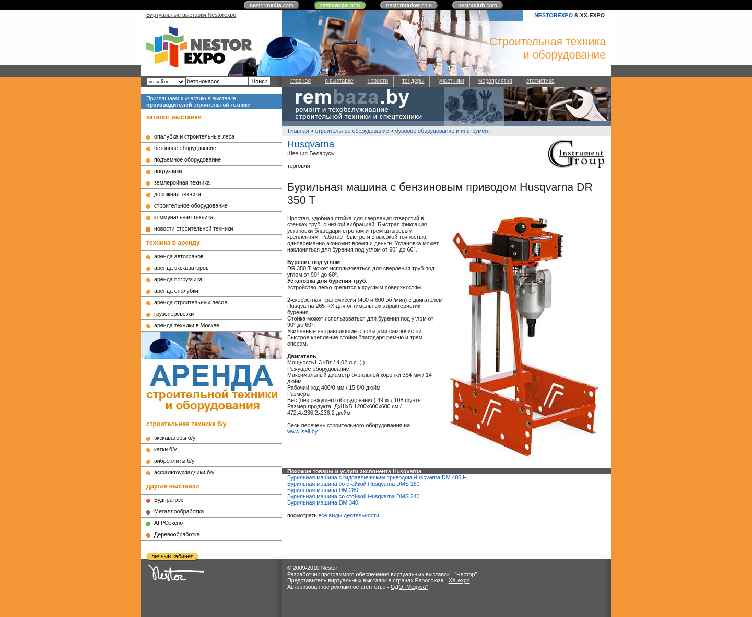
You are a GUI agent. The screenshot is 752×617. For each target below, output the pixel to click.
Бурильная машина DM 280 (322, 490)
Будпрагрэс (168, 500)
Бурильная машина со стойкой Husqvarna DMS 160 (353, 484)
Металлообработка (179, 511)
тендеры (413, 80)
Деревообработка (177, 534)
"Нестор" (465, 574)
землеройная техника (182, 182)
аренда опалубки (176, 291)
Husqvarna (310, 144)
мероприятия (495, 80)
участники (451, 80)
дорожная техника (177, 194)
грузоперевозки (174, 314)
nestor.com (271, 5)
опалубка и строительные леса (194, 136)
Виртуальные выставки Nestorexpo (191, 15)
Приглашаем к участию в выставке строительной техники (198, 101)
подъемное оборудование (187, 159)
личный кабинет (172, 556)
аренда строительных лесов (190, 302)
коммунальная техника (183, 217)
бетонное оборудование (185, 148)
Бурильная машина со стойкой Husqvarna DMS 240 (353, 496)
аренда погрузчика (178, 279)
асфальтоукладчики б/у (184, 472)
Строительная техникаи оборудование (547, 48)
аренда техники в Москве (186, 325)
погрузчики (168, 171)
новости (378, 80)
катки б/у (165, 449)
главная (300, 80)
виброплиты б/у (174, 461)
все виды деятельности (349, 515)
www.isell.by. (303, 431)
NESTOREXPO (553, 15)
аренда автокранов (179, 256)
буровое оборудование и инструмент (442, 131)
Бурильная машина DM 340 (322, 502)
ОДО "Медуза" (409, 587)
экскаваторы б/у (174, 438)
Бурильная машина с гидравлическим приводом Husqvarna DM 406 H (377, 477)
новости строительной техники (193, 228)
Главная (298, 131)
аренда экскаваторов (181, 268)
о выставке (339, 80)
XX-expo (459, 580)
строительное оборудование (191, 205)
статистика (540, 80)
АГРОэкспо (168, 523)
